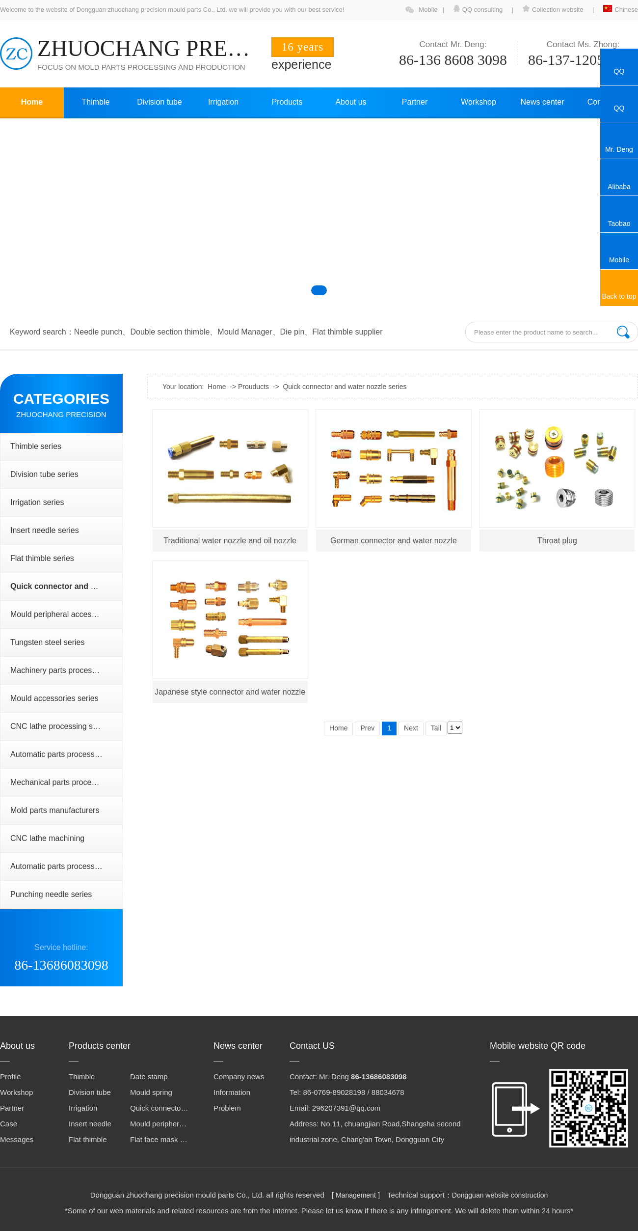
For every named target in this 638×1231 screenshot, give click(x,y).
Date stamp (149, 1076)
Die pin (292, 332)
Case (8, 1123)
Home (32, 102)
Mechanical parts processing (60, 782)
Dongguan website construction (500, 1195)
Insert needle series (44, 530)
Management (356, 1195)
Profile (10, 1076)
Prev (367, 728)
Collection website (553, 9)
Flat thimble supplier (347, 332)
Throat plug (557, 540)
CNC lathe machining (47, 838)
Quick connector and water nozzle (159, 1108)
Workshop (478, 102)
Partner (414, 102)
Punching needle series (51, 894)
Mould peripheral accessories (159, 1123)
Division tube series (44, 474)
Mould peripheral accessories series (66, 614)
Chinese (620, 9)
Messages (16, 1139)
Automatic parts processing (57, 866)
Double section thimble (170, 332)
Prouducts (253, 387)
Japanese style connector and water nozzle (230, 692)
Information (231, 1092)
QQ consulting (479, 9)
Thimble (96, 102)
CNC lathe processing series (60, 726)
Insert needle (90, 1123)
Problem (227, 1108)
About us (350, 102)
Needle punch (98, 332)
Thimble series (35, 446)
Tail (436, 728)
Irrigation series (37, 502)
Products (286, 102)
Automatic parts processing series (66, 754)
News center (542, 102)
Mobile (428, 9)
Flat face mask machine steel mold (159, 1139)
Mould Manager (244, 332)
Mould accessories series (54, 698)
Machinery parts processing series (66, 670)
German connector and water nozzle (393, 540)
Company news (238, 1076)
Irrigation (223, 102)
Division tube (159, 102)
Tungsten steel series (47, 642)
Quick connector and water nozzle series (344, 387)
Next (411, 728)
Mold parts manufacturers (54, 810)
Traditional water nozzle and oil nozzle (229, 540)
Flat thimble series (42, 558)
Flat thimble (88, 1139)
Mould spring (151, 1092)
